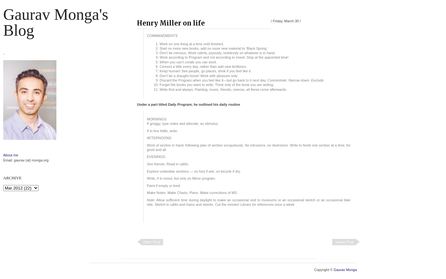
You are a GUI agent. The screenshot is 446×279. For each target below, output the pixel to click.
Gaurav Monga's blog (55, 22)
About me (10, 155)
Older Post (151, 242)
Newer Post (344, 242)
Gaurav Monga (345, 270)
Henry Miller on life (171, 23)
